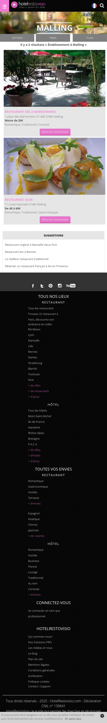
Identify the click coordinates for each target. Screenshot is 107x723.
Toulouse (34, 374)
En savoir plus (73, 719)
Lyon (31, 335)
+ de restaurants (38, 391)
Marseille (33, 340)
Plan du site (35, 659)
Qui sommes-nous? (40, 636)
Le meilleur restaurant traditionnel (26, 259)
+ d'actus (33, 397)
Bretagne (34, 439)
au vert (32, 583)
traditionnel (35, 578)
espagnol (34, 513)
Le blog (32, 653)
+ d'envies (34, 503)
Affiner (17, 38)
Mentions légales (38, 665)
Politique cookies (38, 681)
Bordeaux (34, 329)
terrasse (33, 498)
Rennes (32, 352)
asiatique (34, 519)
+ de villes (34, 385)
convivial (33, 589)
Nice (31, 380)
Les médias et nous (40, 648)
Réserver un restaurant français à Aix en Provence (36, 266)
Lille (30, 346)
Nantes (32, 357)
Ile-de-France (36, 422)
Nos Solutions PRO (40, 642)
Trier (53, 38)
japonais (33, 530)
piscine (32, 566)
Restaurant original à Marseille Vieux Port (31, 245)
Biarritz (32, 368)
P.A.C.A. (33, 444)
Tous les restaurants (41, 308)
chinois (32, 525)
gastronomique (38, 486)
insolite (32, 492)
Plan (89, 38)
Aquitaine (34, 427)
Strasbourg (35, 363)
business (33, 561)
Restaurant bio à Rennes (20, 252)
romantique (35, 481)
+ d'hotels (34, 455)
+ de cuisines (36, 536)
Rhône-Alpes (36, 433)
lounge (33, 572)
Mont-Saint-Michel (39, 416)
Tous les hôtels (37, 410)
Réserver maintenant (55, 132)
